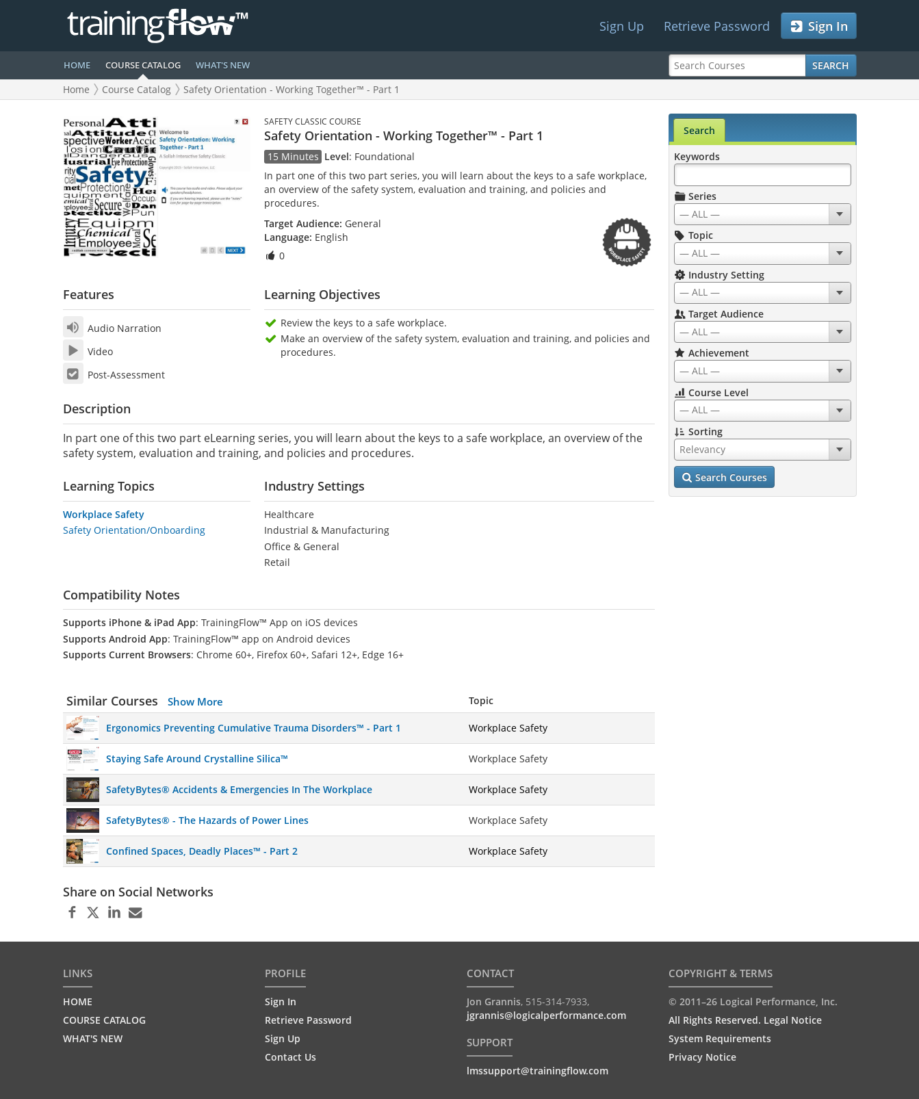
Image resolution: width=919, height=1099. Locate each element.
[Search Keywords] (762, 175)
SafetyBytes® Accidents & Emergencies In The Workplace (239, 789)
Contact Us (290, 1056)
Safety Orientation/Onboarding (134, 529)
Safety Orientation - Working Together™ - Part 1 (291, 89)
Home (76, 89)
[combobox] (762, 214)
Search (830, 65)
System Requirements (720, 1038)
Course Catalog (136, 89)
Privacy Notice (702, 1056)
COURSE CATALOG (143, 65)
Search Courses (724, 477)
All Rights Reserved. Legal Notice (745, 1019)
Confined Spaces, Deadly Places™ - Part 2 (202, 850)
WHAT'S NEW (223, 65)
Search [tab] (699, 130)
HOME (77, 65)
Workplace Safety (103, 514)
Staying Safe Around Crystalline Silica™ (197, 758)
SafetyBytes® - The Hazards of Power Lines (207, 820)
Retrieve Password (717, 26)
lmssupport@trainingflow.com (537, 1070)
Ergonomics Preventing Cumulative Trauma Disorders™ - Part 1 (253, 727)
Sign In (819, 26)
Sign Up (621, 26)
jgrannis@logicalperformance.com (546, 1015)
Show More (195, 701)
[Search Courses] (737, 65)
